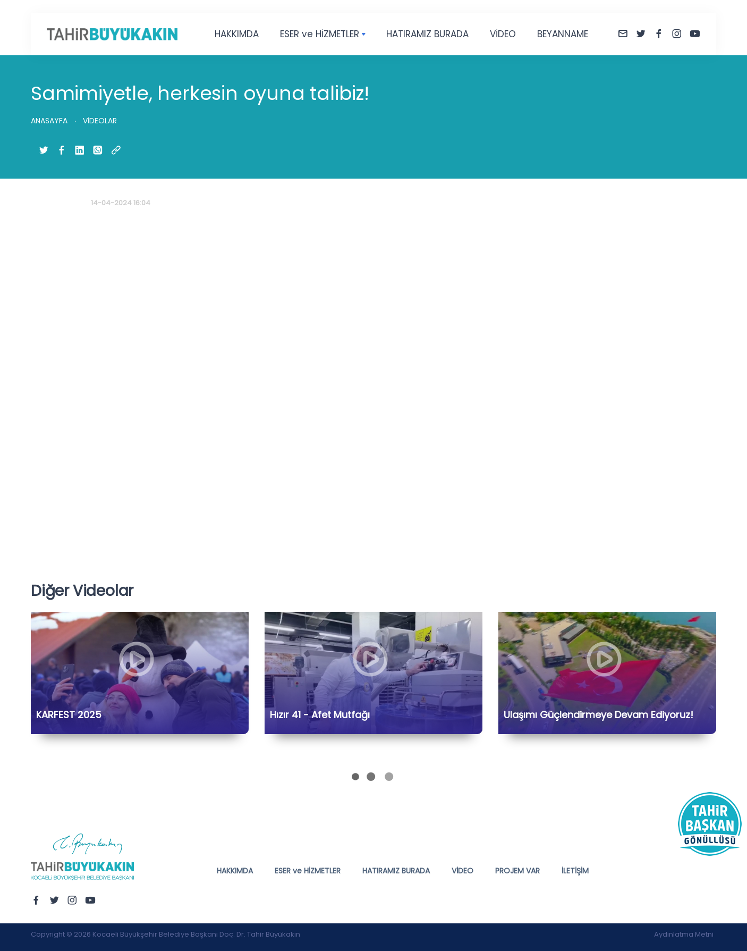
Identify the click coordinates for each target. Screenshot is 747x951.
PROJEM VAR (517, 870)
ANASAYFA (49, 120)
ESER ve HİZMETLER (319, 34)
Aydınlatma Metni (684, 934)
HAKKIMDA (237, 34)
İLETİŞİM (575, 870)
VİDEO (503, 34)
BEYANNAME (562, 34)
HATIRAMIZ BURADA (427, 34)
